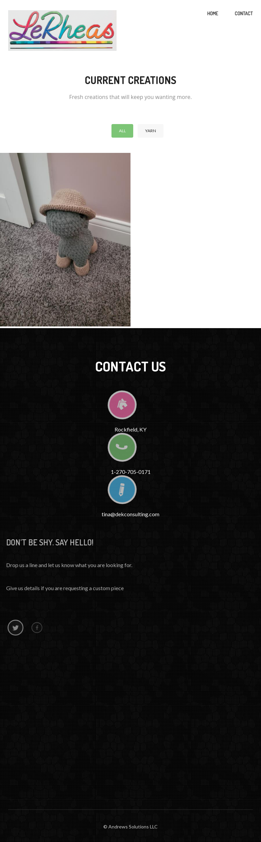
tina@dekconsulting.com (130, 514)
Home (212, 13)
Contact (244, 13)
